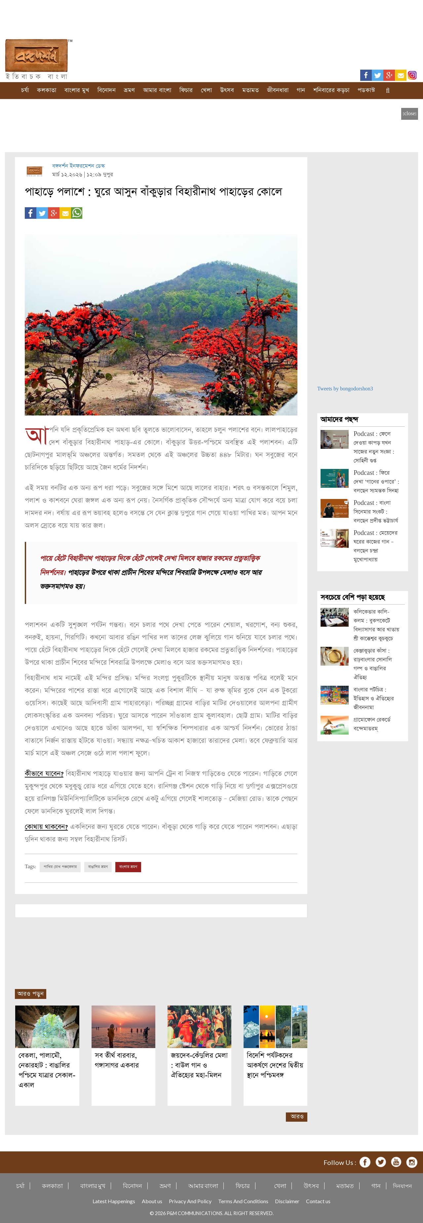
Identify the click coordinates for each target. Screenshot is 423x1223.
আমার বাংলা (157, 90)
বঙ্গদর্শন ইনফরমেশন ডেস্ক (78, 166)
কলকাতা (46, 90)
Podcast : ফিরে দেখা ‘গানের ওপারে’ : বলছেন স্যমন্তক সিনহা (377, 482)
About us (152, 1201)
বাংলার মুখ (76, 90)
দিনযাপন (402, 1186)
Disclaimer (287, 1201)
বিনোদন (106, 90)
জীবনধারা (277, 90)
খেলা (206, 90)
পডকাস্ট (366, 90)
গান (301, 90)
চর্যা (25, 90)
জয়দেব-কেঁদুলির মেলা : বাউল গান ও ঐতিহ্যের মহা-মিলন (199, 1065)
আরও (297, 1116)
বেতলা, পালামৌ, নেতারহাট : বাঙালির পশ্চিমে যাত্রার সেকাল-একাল (47, 1070)
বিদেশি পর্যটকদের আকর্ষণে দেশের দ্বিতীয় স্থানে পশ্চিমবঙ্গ (275, 1065)
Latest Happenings (114, 1201)
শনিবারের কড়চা (331, 90)
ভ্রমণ (129, 90)
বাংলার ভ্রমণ (128, 867)
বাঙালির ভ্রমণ (98, 867)
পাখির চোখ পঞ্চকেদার (60, 867)
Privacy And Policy (190, 1201)
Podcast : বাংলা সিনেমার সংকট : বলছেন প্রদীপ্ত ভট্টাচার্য (376, 512)
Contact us (318, 1201)
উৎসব (227, 90)
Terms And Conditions (243, 1201)
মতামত (250, 90)
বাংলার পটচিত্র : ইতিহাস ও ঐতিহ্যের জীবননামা (374, 698)
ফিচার (186, 90)
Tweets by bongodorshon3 (345, 389)
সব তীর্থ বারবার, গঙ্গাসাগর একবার (117, 1060)
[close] (409, 114)
